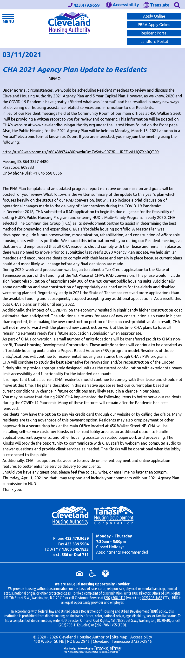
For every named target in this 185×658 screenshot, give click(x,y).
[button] (177, 4)
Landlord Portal (154, 41)
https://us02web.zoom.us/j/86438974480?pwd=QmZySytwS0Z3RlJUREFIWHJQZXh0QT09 (80, 152)
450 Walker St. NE (48, 641)
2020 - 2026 (47, 637)
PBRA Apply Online (154, 24)
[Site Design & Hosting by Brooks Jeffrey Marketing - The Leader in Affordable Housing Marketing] (92, 649)
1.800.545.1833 (75, 549)
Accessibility (141, 637)
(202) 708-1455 (151, 598)
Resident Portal (154, 33)
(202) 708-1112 (114, 598)
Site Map (119, 637)
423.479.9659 (77, 538)
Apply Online (154, 16)
